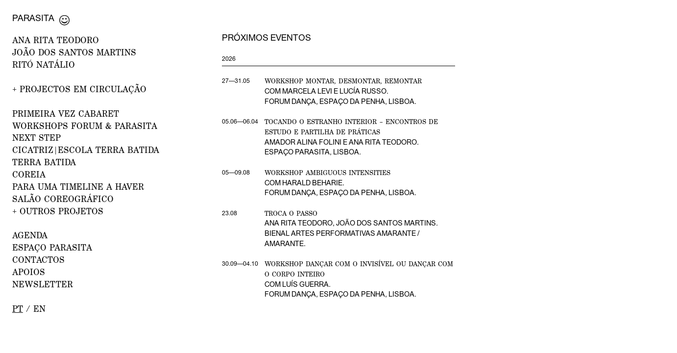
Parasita (33, 18)
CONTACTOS (38, 259)
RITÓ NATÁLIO (43, 64)
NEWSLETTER (42, 284)
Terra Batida (44, 162)
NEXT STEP (36, 137)
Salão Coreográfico (63, 199)
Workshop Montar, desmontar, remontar (343, 81)
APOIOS (28, 272)
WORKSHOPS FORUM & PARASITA (84, 126)
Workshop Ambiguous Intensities (327, 172)
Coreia (29, 174)
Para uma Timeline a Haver (78, 186)
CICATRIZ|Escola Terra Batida (85, 150)
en (39, 308)
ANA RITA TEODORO (55, 40)
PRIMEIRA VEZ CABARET (65, 113)
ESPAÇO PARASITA (52, 247)
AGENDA (30, 235)
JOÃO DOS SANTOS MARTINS (74, 52)
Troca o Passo (291, 213)
